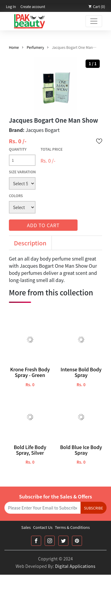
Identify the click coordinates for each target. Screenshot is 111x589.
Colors (16, 195)
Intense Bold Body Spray (81, 372)
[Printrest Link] (77, 541)
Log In (11, 6)
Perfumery (35, 47)
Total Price (52, 149)
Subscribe (93, 507)
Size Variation (22, 171)
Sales (26, 527)
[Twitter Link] (63, 541)
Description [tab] (30, 243)
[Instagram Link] (50, 541)
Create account (32, 6)
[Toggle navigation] (94, 21)
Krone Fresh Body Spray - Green (30, 372)
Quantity (17, 149)
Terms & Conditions (72, 527)
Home (14, 47)
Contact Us (43, 527)
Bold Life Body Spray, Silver (30, 450)
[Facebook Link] (36, 541)
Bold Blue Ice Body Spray (81, 450)
